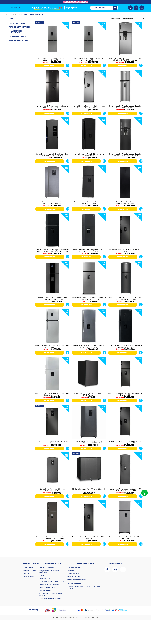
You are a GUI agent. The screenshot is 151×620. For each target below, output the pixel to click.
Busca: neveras (35, 14)
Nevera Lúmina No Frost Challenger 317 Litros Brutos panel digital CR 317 (125, 442)
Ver (67, 65)
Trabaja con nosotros (29, 571)
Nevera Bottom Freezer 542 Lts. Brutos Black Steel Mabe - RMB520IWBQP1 (52, 154)
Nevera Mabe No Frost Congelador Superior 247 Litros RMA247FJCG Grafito (52, 537)
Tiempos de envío (45, 590)
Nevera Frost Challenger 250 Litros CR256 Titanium (52, 442)
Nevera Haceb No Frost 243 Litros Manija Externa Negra (89, 154)
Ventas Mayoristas (28, 576)
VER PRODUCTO (49, 65)
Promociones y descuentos (48, 587)
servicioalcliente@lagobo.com (76, 579)
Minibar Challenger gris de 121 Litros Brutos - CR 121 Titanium (88, 394)
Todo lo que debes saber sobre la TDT (51, 598)
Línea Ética (42, 575)
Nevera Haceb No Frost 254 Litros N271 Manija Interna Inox (125, 537)
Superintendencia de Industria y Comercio (52, 581)
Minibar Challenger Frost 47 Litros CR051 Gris (88, 489)
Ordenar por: (115, 19)
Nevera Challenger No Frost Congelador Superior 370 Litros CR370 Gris (52, 298)
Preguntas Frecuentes (74, 567)
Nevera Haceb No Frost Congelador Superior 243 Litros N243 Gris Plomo (52, 106)
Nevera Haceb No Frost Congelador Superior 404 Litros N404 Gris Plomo (88, 250)
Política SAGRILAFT (45, 578)
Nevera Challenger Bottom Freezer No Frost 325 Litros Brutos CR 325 (52, 59)
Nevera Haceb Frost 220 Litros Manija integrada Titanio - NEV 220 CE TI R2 (88, 442)
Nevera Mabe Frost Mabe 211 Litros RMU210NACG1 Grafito (52, 489)
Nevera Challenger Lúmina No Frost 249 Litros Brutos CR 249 (125, 394)
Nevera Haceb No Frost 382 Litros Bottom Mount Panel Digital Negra (125, 202)
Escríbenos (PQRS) (73, 573)
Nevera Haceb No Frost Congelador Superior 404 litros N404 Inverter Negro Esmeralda (52, 250)
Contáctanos (71, 571)
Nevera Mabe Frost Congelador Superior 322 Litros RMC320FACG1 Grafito (125, 489)
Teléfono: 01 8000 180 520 (75, 576)
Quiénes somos (28, 567)
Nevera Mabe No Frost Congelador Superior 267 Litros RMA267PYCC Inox (125, 298)
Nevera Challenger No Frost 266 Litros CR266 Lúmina (125, 250)
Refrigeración (22, 14)
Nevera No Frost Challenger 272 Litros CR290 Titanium (88, 537)
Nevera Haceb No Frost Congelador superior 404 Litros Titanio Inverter (89, 346)
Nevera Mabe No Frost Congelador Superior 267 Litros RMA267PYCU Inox (125, 106)
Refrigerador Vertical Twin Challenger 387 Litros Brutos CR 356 (88, 59)
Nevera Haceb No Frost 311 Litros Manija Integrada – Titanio (88, 202)
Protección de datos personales (49, 584)
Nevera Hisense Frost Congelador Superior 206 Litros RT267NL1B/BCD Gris (89, 298)
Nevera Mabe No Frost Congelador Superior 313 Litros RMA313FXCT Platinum (125, 59)
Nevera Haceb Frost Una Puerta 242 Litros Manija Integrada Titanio (52, 202)
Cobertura (26, 573)
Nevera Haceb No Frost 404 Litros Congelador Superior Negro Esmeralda (125, 346)
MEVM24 (95, 617)
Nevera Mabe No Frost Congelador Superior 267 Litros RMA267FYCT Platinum (89, 106)
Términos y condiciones (46, 567)
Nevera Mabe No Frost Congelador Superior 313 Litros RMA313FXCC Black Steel (125, 154)
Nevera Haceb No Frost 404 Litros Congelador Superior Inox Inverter (52, 394)
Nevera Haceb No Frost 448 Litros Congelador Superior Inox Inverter (52, 346)
